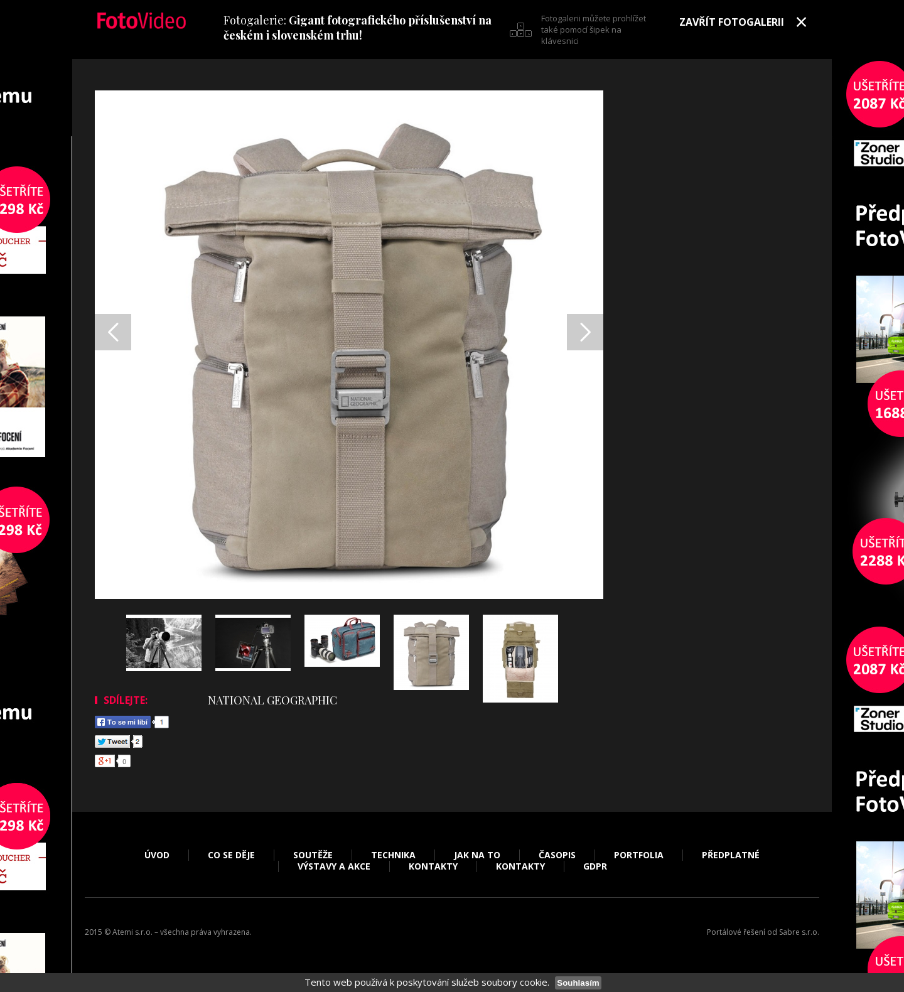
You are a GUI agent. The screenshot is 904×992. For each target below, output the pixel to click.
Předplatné (731, 855)
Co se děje (231, 855)
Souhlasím (578, 983)
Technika (393, 855)
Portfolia (639, 855)
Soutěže (313, 855)
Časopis (557, 855)
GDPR (595, 866)
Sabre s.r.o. (799, 932)
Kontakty (433, 866)
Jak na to (477, 855)
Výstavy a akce (334, 866)
